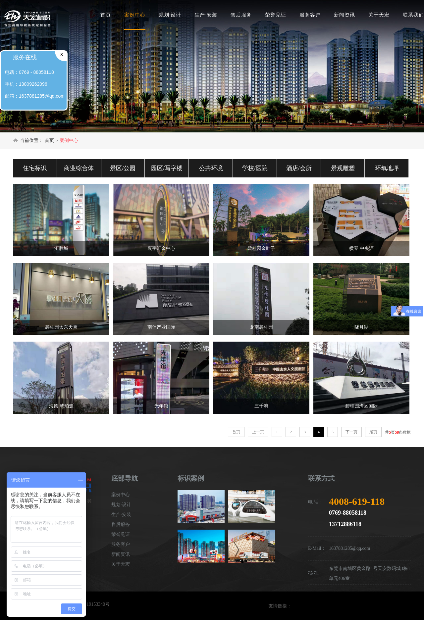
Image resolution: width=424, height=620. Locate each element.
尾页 (373, 432)
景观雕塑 (343, 168)
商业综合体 (79, 168)
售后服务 (241, 15)
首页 (105, 15)
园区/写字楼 (167, 168)
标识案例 (191, 478)
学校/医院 (255, 168)
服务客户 (310, 15)
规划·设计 (170, 15)
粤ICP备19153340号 (90, 604)
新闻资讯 (344, 15)
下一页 (351, 432)
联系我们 (413, 15)
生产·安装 (205, 15)
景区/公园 (122, 168)
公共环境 (211, 168)
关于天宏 (379, 15)
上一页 (258, 432)
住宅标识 (35, 168)
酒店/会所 (299, 168)
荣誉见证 (275, 15)
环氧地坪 (387, 168)
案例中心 (134, 15)
